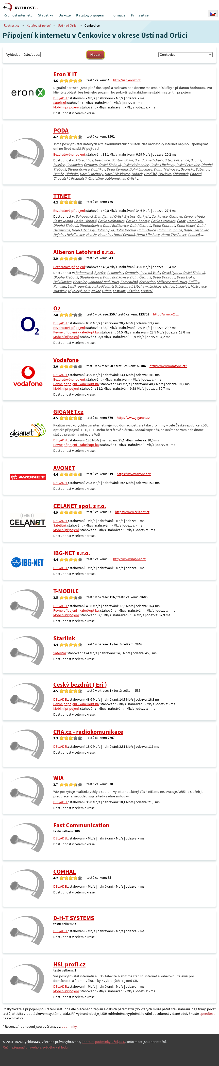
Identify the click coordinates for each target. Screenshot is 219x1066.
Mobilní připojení (66, 107)
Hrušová (164, 174)
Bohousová (84, 216)
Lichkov (155, 286)
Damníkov (195, 221)
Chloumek (180, 174)
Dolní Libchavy (140, 169)
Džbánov (202, 169)
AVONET (64, 468)
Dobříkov (98, 169)
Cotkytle (143, 216)
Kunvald (59, 286)
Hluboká (71, 174)
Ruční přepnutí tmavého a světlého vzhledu (35, 1047)
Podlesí (146, 291)
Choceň (195, 174)
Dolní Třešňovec (166, 169)
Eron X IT (65, 74)
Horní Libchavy (91, 174)
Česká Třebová (109, 164)
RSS (122, 1041)
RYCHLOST (27, 8)
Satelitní (59, 102)
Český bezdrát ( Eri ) (80, 684)
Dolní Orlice (146, 230)
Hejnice (59, 234)
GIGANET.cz (68, 411)
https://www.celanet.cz (132, 512)
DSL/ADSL (60, 98)
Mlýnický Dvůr (79, 291)
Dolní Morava (125, 230)
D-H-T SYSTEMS (73, 918)
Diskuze (65, 15)
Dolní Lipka (105, 230)
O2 (57, 308)
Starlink (64, 638)
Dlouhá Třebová (65, 225)
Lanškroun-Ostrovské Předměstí (92, 286)
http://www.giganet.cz (133, 417)
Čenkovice (74, 164)
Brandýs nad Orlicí (148, 160)
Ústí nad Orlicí (67, 25)
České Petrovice (187, 164)
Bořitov (117, 160)
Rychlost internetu (18, 15)
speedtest (207, 1013)
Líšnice (168, 286)
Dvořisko (187, 169)
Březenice (181, 160)
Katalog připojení (90, 15)
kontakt (88, 1041)
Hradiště (150, 174)
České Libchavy (162, 164)
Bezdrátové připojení (69, 154)
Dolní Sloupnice (169, 230)
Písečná (133, 291)
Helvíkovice (75, 234)
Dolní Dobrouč (164, 225)
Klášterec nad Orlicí (172, 281)
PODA (61, 130)
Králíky (193, 281)
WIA (58, 778)
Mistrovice (199, 286)
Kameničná (129, 281)
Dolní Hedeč (186, 225)
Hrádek (136, 174)
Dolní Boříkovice (115, 225)
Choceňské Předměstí (70, 178)
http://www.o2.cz (166, 314)
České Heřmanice (135, 164)
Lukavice (182, 286)
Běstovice (102, 160)
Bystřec (59, 164)
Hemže (58, 174)
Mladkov (59, 291)
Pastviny (119, 291)
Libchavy (141, 286)
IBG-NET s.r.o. (71, 553)
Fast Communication (81, 825)
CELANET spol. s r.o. (79, 506)
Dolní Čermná (117, 169)
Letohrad (125, 286)
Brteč (168, 160)
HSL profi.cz (69, 964)
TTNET (62, 195)
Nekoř (95, 291)
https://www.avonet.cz (134, 474)
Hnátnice (105, 234)
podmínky (69, 1026)
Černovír (90, 164)
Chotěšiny (96, 178)
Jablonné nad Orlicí (120, 178)
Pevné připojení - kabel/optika (76, 332)
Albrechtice (84, 160)
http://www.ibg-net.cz (129, 559)
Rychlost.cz (11, 25)
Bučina (195, 160)
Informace (117, 15)
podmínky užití (106, 1041)
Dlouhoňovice (78, 169)
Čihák (181, 221)
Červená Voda (194, 216)
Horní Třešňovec (117, 174)
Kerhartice (147, 281)
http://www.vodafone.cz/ (168, 366)
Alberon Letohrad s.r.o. (84, 252)
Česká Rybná (63, 221)
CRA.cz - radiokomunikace (88, 731)
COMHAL (64, 871)
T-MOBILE (66, 591)
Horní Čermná (124, 234)
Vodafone (66, 360)
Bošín (128, 160)
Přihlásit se (139, 15)
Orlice (106, 291)
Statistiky (45, 15)
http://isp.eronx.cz (127, 80)
